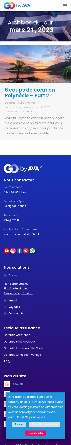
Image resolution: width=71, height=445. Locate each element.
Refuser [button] (19, 424)
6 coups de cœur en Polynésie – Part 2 (30, 92)
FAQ (7, 361)
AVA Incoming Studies (18, 293)
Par (18, 107)
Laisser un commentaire (19, 111)
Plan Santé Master (16, 288)
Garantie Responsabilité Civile (23, 348)
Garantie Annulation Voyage (22, 355)
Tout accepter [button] (35, 432)
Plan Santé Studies (16, 284)
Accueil (17, 384)
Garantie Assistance (17, 335)
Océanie (10, 103)
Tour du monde (26, 103)
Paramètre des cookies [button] (44, 424)
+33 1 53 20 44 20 (15, 192)
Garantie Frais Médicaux (19, 341)
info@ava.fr (11, 220)
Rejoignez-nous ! (15, 206)
